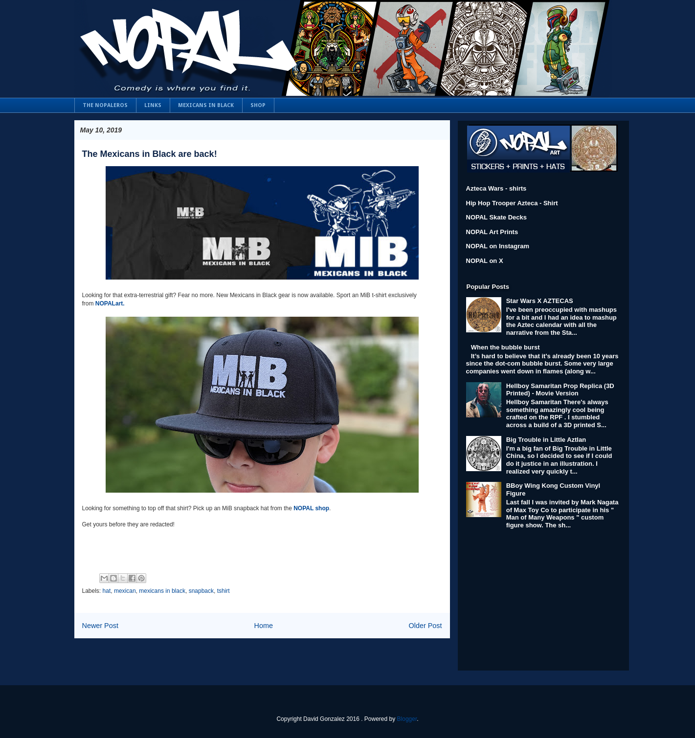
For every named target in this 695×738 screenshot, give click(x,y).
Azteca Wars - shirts (496, 188)
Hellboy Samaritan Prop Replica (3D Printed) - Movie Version (560, 389)
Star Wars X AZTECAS (539, 300)
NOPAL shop (311, 508)
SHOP (258, 105)
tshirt (223, 590)
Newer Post (100, 625)
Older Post (425, 625)
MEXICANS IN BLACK (206, 105)
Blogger (407, 719)
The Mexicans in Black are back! (149, 154)
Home (263, 625)
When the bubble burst (505, 347)
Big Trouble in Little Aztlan (546, 439)
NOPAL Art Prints (492, 232)
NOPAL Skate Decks (496, 217)
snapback (201, 590)
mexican (125, 590)
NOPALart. (110, 303)
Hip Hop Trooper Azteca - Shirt (512, 203)
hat (107, 590)
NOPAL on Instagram (498, 246)
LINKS (152, 105)
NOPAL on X (484, 260)
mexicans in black (162, 590)
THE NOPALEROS (105, 105)
